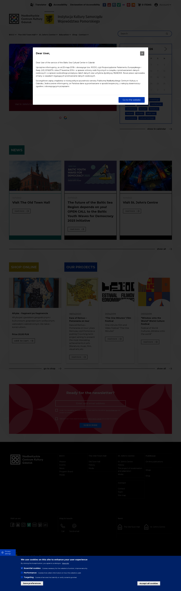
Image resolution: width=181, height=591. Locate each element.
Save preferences (32, 583)
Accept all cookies (149, 583)
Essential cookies (32, 568)
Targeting (29, 577)
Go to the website (132, 100)
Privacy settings (8, 552)
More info (65, 563)
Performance (30, 573)
